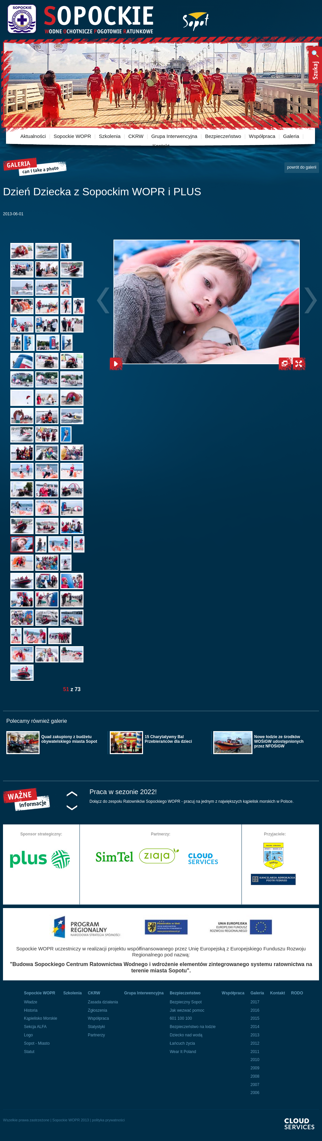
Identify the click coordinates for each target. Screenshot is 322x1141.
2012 (254, 1043)
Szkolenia (109, 136)
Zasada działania (103, 1002)
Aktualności (33, 136)
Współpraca (262, 136)
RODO (297, 993)
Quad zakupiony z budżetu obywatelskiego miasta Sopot (69, 739)
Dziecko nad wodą (186, 1035)
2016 (254, 1010)
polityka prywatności (108, 1120)
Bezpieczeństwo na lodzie (193, 1026)
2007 (254, 1084)
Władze (30, 1002)
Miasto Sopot (196, 20)
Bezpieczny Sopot (186, 1002)
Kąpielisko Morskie (40, 1018)
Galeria (291, 136)
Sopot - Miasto (37, 1043)
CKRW (136, 136)
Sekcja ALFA (35, 1026)
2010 (254, 1059)
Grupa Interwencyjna (174, 136)
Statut (29, 1051)
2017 (254, 1002)
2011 (254, 1051)
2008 (254, 1076)
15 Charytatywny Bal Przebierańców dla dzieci (168, 739)
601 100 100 (181, 1018)
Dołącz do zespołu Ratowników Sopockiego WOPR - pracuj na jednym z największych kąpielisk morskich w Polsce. (191, 801)
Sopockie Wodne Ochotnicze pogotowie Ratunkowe (79, 19)
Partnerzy (96, 1035)
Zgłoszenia (97, 1010)
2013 (254, 1035)
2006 (254, 1092)
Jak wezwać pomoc (187, 1010)
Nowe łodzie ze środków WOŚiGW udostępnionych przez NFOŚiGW (279, 741)
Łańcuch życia (182, 1043)
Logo (28, 1035)
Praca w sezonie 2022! (123, 791)
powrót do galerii (301, 167)
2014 (254, 1026)
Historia (31, 1010)
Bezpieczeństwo (223, 136)
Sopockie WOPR (72, 136)
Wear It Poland (183, 1051)
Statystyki (96, 1026)
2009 (254, 1068)
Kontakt (161, 146)
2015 (254, 1018)
